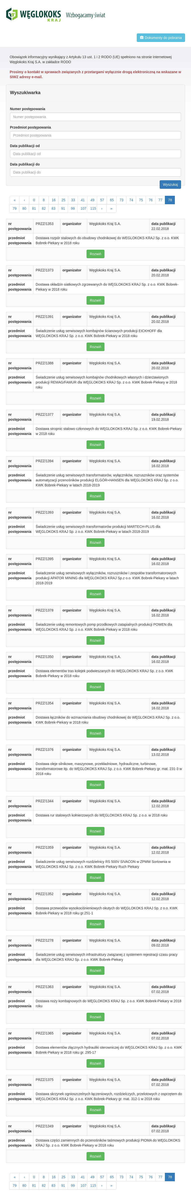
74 (131, 200)
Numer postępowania (27, 109)
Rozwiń (95, 254)
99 (73, 208)
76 (151, 200)
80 (24, 208)
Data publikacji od (25, 146)
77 (160, 200)
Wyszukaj (170, 185)
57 (102, 200)
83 (53, 208)
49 (93, 200)
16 (54, 200)
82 (44, 208)
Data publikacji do (25, 164)
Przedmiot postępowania (30, 127)
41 (83, 200)
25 (63, 200)
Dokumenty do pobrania (161, 38)
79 (15, 208)
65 (112, 200)
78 (170, 200)
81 (34, 208)
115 (93, 208)
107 (83, 208)
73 (122, 200)
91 (63, 208)
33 (73, 200)
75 (141, 200)
